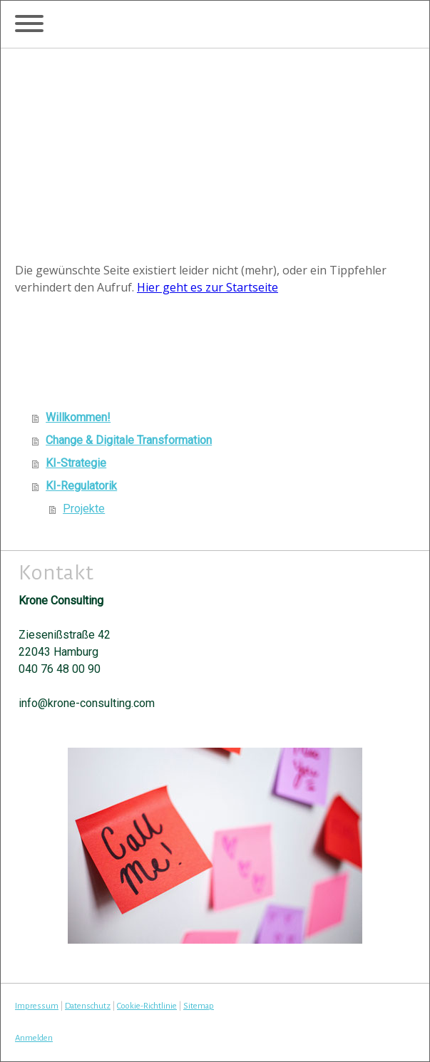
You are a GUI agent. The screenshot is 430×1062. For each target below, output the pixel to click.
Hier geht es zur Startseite (207, 287)
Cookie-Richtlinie (147, 1006)
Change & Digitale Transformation (129, 440)
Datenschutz (88, 1006)
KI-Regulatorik (81, 486)
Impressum (36, 1006)
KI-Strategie (76, 463)
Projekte (84, 508)
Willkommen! (78, 417)
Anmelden (34, 1038)
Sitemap (198, 1006)
